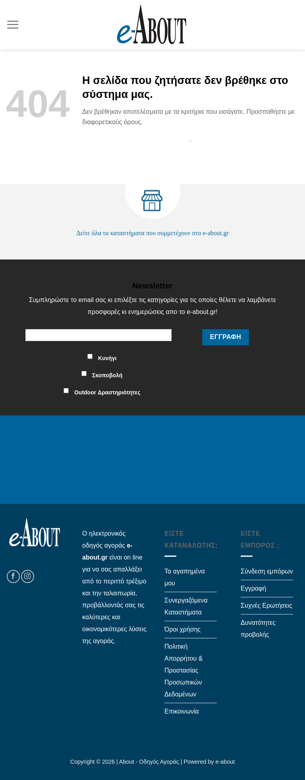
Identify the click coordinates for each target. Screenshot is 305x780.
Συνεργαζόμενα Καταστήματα (186, 606)
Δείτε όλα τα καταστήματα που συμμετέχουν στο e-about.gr (152, 233)
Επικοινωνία (181, 711)
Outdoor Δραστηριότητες (107, 392)
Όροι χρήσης (182, 629)
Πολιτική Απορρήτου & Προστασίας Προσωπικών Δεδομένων (183, 670)
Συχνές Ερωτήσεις (266, 605)
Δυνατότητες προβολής (258, 628)
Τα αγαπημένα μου (184, 577)
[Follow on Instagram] (27, 576)
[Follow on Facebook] (13, 576)
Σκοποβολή (107, 375)
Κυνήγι (107, 358)
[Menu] (12, 24)
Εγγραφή (253, 588)
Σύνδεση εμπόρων (267, 571)
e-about (225, 762)
